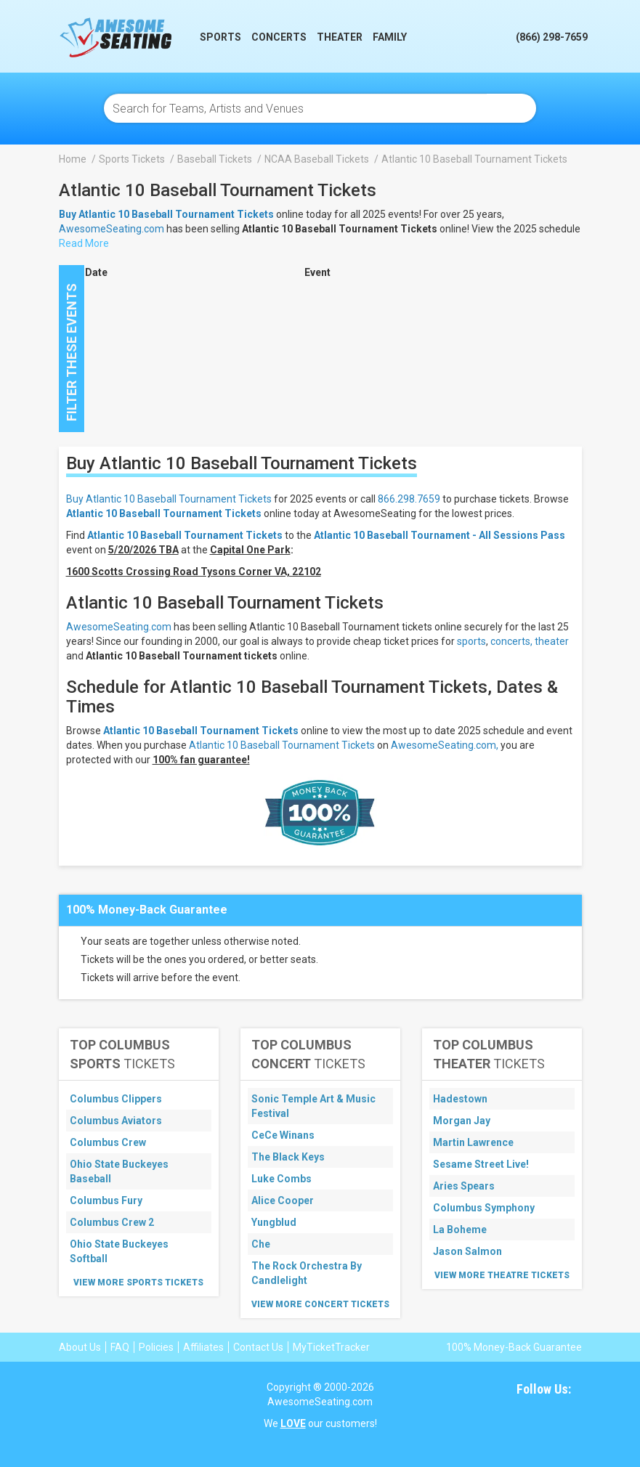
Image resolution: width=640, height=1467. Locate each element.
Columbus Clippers (116, 1099)
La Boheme (460, 1229)
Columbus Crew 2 (112, 1222)
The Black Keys (288, 1157)
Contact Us (258, 1347)
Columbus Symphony (484, 1208)
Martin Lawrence (473, 1142)
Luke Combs (281, 1178)
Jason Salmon (467, 1251)
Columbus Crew (108, 1142)
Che (260, 1244)
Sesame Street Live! (481, 1164)
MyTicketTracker (331, 1347)
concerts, (511, 641)
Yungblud (273, 1222)
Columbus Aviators (116, 1120)
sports (471, 641)
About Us (80, 1347)
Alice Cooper (282, 1200)
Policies (156, 1347)
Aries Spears (464, 1186)
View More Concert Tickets (320, 1304)
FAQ (119, 1347)
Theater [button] (339, 37)
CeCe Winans (283, 1135)
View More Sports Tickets (138, 1282)
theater (552, 641)
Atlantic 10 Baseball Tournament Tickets (164, 513)
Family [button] (390, 37)
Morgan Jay (461, 1120)
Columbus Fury (106, 1200)
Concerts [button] (279, 37)
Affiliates (203, 1347)
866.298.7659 (409, 499)
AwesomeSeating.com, (444, 745)
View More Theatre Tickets (502, 1275)
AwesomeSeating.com (111, 229)
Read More (84, 243)
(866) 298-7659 (552, 37)
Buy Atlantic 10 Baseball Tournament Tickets (169, 499)
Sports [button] (220, 37)
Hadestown (460, 1099)
